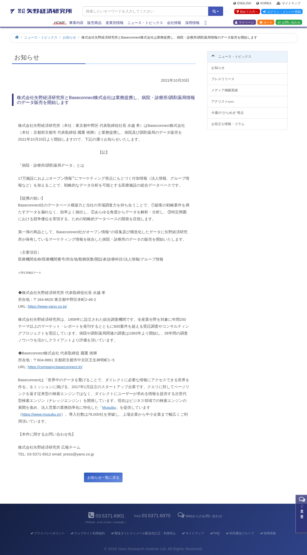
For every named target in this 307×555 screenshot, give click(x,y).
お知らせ (218, 65)
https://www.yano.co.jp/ (47, 306)
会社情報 (174, 23)
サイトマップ (288, 4)
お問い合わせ (289, 23)
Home (59, 23)
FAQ (214, 533)
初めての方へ (246, 12)
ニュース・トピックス (145, 23)
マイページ (244, 23)
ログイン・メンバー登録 (281, 12)
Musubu (109, 407)
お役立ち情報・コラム (227, 121)
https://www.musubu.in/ (41, 414)
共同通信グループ (239, 533)
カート (266, 23)
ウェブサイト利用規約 (87, 533)
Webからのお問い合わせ (199, 516)
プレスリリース (223, 76)
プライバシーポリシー (47, 533)
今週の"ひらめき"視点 (227, 110)
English (242, 4)
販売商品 (94, 23)
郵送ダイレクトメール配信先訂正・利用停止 (143, 533)
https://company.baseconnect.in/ (55, 367)
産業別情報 (115, 23)
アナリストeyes (222, 99)
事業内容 (76, 23)
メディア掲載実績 (224, 87)
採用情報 (192, 23)
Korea (263, 4)
